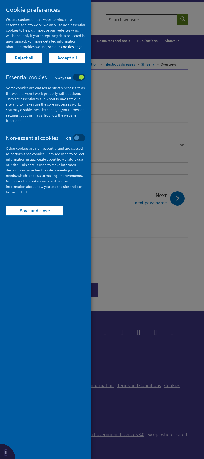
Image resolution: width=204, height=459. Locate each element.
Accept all (67, 58)
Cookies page (71, 46)
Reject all (24, 58)
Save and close (35, 210)
